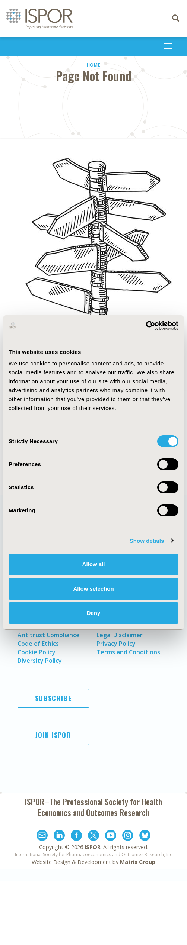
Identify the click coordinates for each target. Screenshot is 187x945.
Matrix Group (137, 861)
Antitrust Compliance (49, 635)
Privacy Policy (116, 643)
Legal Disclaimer (119, 635)
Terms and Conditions (128, 652)
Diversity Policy (40, 661)
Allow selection (93, 589)
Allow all (93, 564)
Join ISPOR (53, 735)
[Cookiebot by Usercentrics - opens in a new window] (145, 325)
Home (94, 65)
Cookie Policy (37, 652)
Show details (147, 541)
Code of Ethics (38, 643)
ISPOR (93, 847)
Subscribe (53, 698)
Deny (94, 613)
